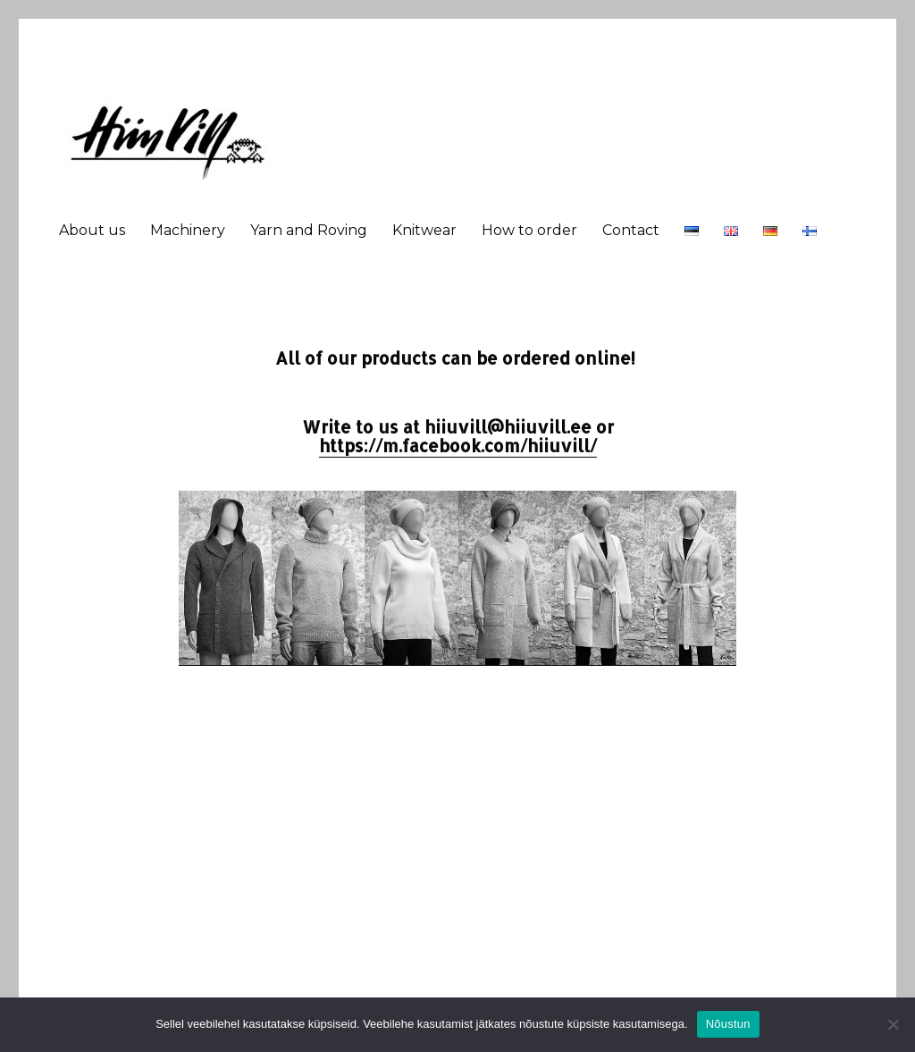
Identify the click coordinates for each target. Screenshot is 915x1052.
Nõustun (728, 1024)
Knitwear (424, 230)
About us (92, 230)
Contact (630, 230)
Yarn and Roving (308, 230)
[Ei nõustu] (893, 1024)
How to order (529, 230)
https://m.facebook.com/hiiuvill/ (458, 445)
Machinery (187, 230)
